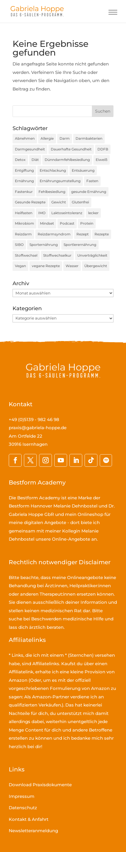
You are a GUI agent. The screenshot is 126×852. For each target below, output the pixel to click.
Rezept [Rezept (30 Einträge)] (82, 234)
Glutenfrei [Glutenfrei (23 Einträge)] (80, 202)
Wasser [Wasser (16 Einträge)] (72, 266)
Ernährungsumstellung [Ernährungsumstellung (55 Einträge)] (60, 181)
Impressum (21, 796)
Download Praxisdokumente (40, 784)
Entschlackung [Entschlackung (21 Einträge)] (53, 170)
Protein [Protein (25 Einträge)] (86, 223)
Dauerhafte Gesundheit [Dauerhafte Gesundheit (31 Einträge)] (71, 149)
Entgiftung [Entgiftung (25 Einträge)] (24, 170)
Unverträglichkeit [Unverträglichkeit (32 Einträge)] (92, 255)
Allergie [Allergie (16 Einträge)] (47, 138)
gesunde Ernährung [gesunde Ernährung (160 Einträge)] (88, 191)
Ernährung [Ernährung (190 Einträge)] (24, 181)
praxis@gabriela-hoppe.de (37, 427)
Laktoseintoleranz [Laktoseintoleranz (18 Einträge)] (66, 213)
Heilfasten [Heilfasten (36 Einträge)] (23, 213)
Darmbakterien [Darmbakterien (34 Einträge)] (89, 138)
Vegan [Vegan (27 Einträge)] (20, 266)
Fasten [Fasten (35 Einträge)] (92, 181)
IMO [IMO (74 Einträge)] (42, 213)
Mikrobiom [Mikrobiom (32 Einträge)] (24, 223)
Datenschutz (23, 807)
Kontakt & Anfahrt (28, 819)
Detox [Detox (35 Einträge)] (20, 159)
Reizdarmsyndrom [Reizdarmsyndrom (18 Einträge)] (54, 234)
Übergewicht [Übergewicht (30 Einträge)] (95, 266)
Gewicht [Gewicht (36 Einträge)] (58, 202)
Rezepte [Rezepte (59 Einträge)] (101, 234)
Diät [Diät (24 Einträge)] (35, 159)
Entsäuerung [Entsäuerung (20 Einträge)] (83, 170)
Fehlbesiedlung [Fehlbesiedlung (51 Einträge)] (51, 191)
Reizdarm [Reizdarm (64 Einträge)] (23, 234)
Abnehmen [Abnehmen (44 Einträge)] (25, 138)
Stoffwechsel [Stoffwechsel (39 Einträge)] (26, 255)
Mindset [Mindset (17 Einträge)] (47, 223)
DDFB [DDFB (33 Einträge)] (102, 149)
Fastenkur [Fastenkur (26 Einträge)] (24, 191)
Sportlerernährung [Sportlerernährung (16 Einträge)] (80, 244)
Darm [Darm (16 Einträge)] (65, 138)
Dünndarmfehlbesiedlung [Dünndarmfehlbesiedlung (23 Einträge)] (67, 159)
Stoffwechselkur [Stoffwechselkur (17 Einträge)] (57, 255)
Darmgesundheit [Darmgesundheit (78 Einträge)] (30, 149)
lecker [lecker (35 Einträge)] (93, 213)
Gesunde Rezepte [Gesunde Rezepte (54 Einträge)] (30, 202)
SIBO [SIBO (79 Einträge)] (19, 244)
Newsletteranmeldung (33, 830)
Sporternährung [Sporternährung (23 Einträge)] (43, 244)
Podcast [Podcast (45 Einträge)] (67, 223)
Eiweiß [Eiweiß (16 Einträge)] (101, 159)
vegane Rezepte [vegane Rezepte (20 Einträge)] (46, 266)
